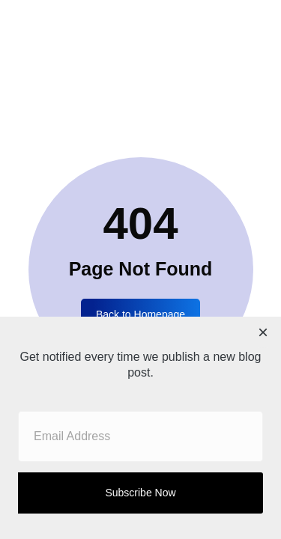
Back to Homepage (140, 314)
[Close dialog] (263, 334)
